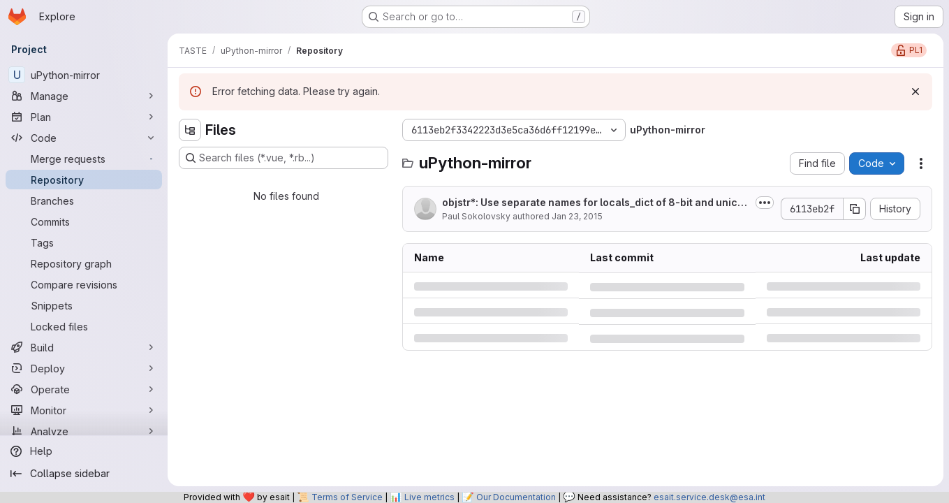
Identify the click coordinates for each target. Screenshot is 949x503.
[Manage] (84, 95)
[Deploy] (84, 368)
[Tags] (84, 242)
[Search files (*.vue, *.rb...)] (283, 158)
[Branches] (84, 200)
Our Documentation (516, 497)
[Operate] (84, 389)
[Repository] (84, 179)
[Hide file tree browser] (190, 130)
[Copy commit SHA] (855, 209)
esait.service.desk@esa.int (709, 497)
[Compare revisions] (84, 284)
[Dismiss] (915, 91)
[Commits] (84, 221)
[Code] (84, 137)
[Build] (84, 347)
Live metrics (429, 497)
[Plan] (84, 116)
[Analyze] (84, 431)
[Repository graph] (84, 263)
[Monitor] (84, 410)
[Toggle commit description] (765, 202)
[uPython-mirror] (84, 75)
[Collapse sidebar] (84, 473)
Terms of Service (347, 497)
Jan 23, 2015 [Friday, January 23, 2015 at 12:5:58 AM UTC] (577, 216)
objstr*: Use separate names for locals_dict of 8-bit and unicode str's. (596, 203)
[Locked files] (84, 326)
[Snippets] (84, 305)
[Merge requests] (84, 158)
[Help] (84, 451)
